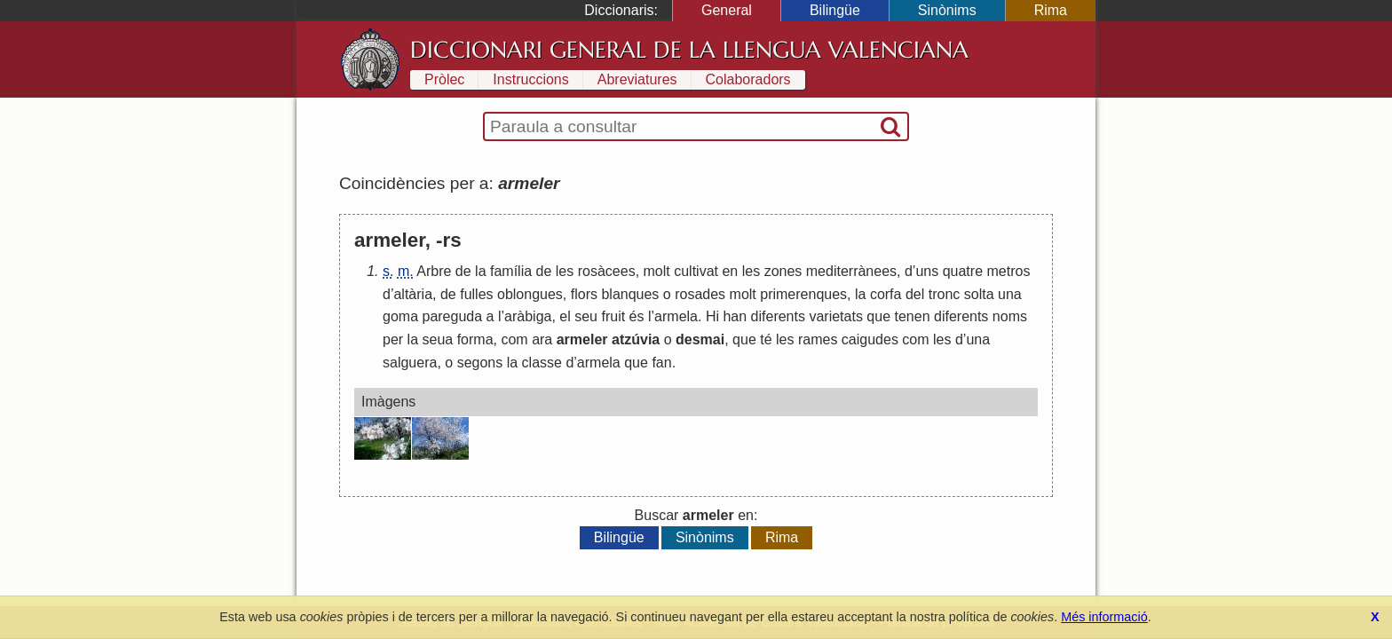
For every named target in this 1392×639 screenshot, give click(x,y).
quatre (963, 271)
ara (542, 339)
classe (542, 362)
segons (480, 362)
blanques (630, 294)
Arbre (433, 271)
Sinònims (947, 10)
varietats (835, 316)
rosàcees (607, 271)
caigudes (870, 339)
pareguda (452, 316)
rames (817, 339)
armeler (582, 339)
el (564, 316)
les (564, 271)
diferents (778, 316)
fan (661, 362)
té (765, 339)
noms (1010, 316)
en (730, 271)
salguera (410, 362)
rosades (700, 294)
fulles (476, 294)
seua (437, 339)
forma (475, 339)
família (511, 271)
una (1010, 294)
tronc (945, 294)
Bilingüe (835, 10)
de (463, 271)
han (735, 316)
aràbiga (527, 316)
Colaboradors (748, 79)
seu (585, 316)
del (915, 294)
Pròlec (444, 79)
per (393, 339)
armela (676, 316)
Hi (712, 316)
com (514, 339)
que (878, 316)
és (637, 316)
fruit (613, 316)
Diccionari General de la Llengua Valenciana (689, 50)
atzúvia (636, 339)
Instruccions (530, 79)
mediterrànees (851, 271)
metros (1009, 271)
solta (979, 294)
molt (657, 271)
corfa (886, 294)
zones (783, 271)
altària (412, 294)
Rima (1050, 10)
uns (926, 271)
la (480, 271)
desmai (700, 339)
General (726, 10)
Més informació (1104, 617)
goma (400, 316)
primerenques (803, 294)
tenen (912, 316)
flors (584, 294)
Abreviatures (637, 79)
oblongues (530, 294)
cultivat (696, 271)
